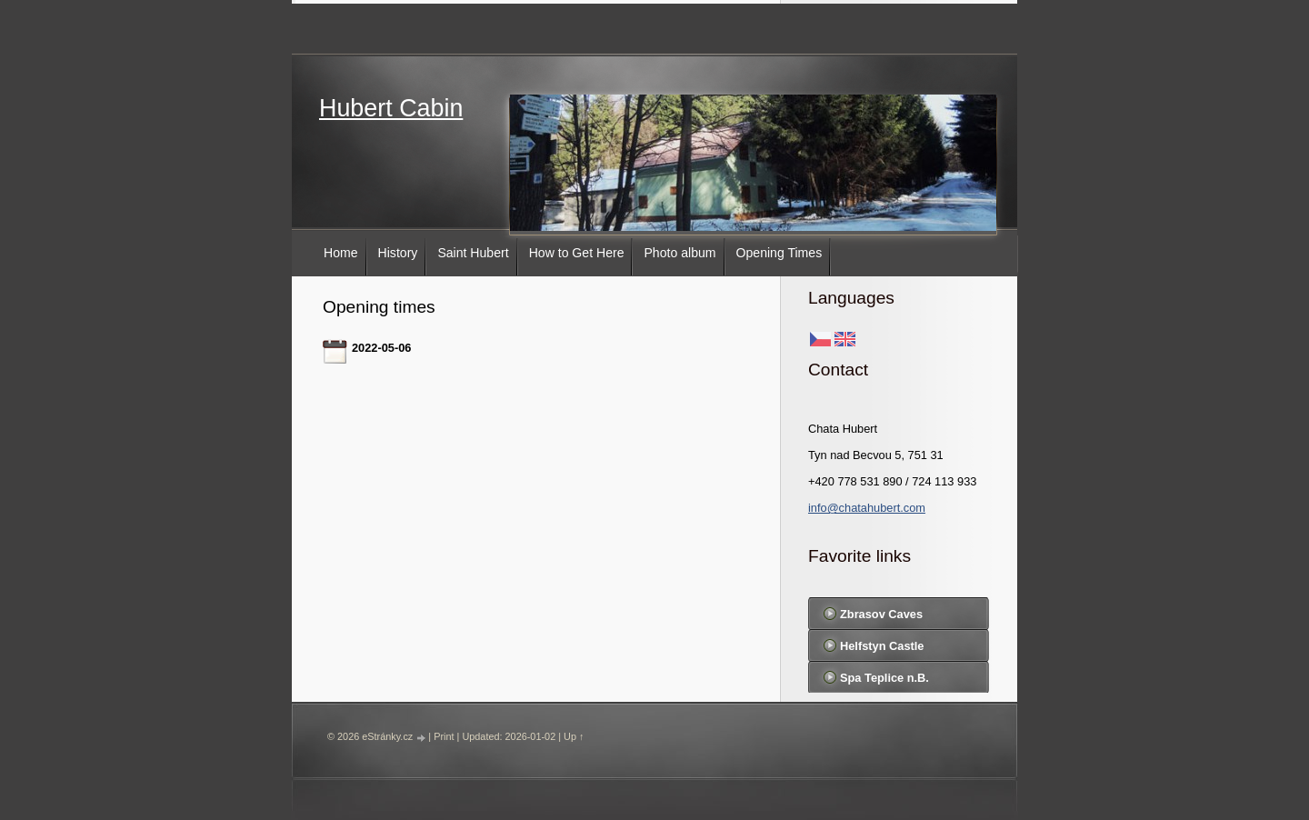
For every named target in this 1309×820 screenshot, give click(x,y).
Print (444, 736)
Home (341, 252)
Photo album (679, 252)
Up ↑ (574, 736)
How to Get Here (577, 252)
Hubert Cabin (391, 108)
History (398, 252)
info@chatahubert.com (866, 508)
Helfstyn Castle (882, 646)
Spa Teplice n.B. (884, 678)
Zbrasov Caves (881, 614)
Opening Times (779, 252)
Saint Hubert (472, 252)
